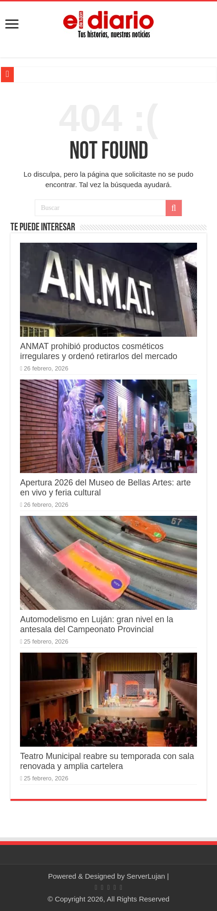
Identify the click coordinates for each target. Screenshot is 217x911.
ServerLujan (146, 876)
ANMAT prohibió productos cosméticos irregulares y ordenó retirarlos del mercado (98, 351)
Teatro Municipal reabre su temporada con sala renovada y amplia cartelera (107, 761)
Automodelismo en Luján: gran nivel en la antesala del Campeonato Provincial (96, 624)
